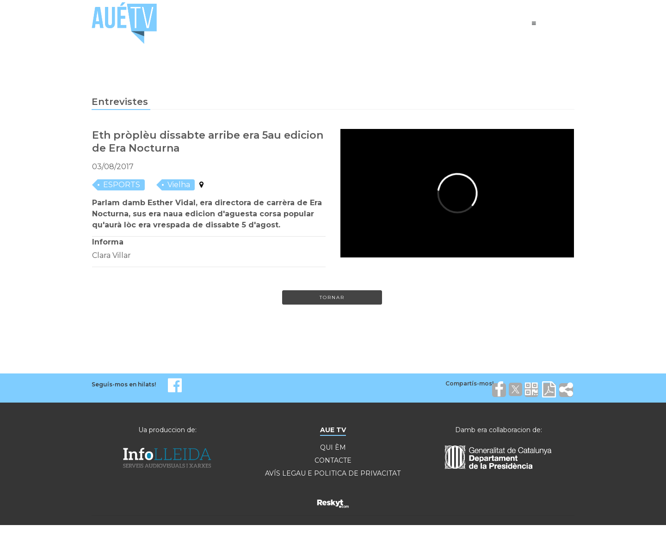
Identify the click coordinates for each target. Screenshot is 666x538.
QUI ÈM (333, 447)
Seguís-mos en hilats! (124, 384)
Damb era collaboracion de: (498, 430)
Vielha (178, 184)
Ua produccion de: (167, 430)
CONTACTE (333, 460)
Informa (107, 242)
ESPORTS (121, 184)
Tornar (332, 297)
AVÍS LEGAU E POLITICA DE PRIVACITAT (333, 473)
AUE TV (333, 430)
